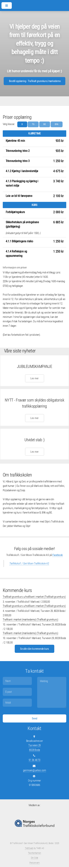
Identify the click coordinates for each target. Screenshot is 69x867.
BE (44, 124)
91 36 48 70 (34, 760)
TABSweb (29, 848)
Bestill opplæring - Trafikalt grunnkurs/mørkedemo (35, 81)
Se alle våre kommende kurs (34, 648)
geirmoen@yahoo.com (34, 770)
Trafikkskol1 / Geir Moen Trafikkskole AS (29, 563)
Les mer (34, 378)
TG (33, 124)
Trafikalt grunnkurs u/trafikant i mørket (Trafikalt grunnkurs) (34, 596)
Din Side (34, 857)
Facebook (57, 555)
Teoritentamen (34, 853)
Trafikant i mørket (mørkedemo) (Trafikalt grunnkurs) (30, 619)
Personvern (34, 862)
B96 (56, 124)
